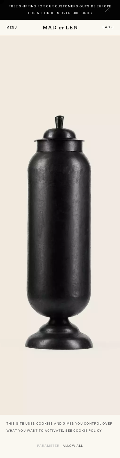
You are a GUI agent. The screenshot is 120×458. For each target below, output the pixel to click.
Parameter (48, 445)
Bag (108, 27)
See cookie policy (83, 430)
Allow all (73, 445)
